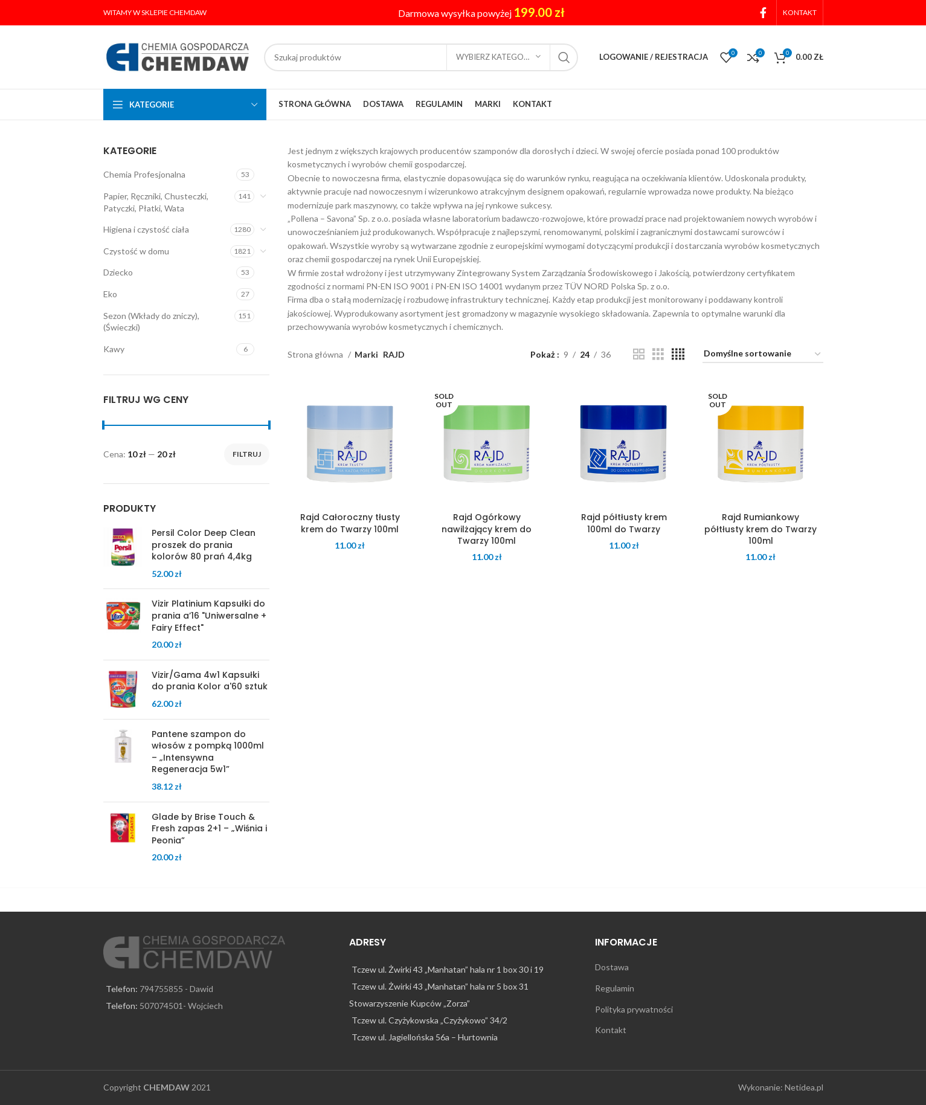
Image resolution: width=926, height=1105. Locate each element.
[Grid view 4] (678, 354)
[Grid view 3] (658, 354)
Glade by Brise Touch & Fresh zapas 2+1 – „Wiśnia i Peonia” (209, 828)
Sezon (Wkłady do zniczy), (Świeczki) (151, 322)
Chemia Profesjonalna (144, 174)
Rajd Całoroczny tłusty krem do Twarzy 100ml (350, 523)
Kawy (113, 349)
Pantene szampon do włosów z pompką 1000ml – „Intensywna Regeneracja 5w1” (208, 752)
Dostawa (612, 967)
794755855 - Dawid (176, 989)
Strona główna (316, 354)
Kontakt (610, 1030)
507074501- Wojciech (181, 1005)
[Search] (421, 57)
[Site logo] (177, 56)
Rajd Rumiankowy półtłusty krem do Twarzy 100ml (760, 529)
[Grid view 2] (639, 354)
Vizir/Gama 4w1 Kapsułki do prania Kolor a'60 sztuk (210, 681)
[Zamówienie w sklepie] (763, 354)
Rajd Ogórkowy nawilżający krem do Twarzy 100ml (487, 529)
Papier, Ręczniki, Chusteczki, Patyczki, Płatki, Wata (155, 202)
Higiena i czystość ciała (146, 229)
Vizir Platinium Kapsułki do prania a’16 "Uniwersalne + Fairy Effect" (209, 615)
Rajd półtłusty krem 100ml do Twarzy (624, 523)
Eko (110, 294)
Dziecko (118, 272)
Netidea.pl (804, 1087)
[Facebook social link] (763, 13)
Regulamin (614, 988)
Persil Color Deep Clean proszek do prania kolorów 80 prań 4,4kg (204, 544)
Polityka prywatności (634, 1009)
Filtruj (247, 454)
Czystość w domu (136, 251)
